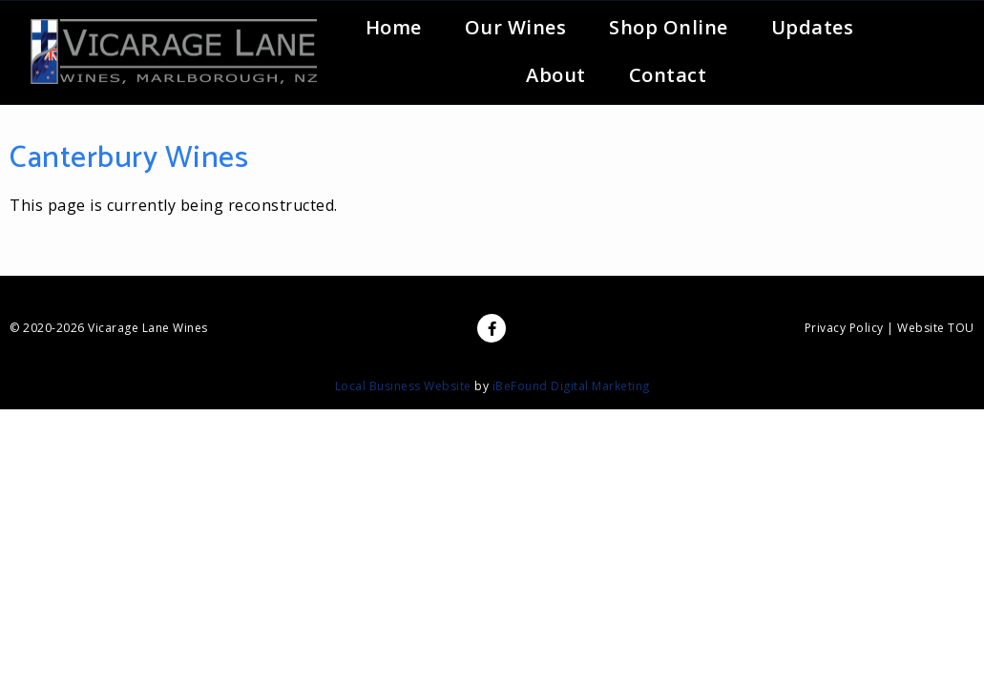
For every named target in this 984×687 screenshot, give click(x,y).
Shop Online (668, 27)
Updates (812, 27)
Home (394, 27)
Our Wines (516, 27)
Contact (668, 75)
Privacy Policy (844, 328)
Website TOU (935, 328)
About (556, 75)
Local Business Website (403, 386)
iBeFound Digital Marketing (571, 386)
